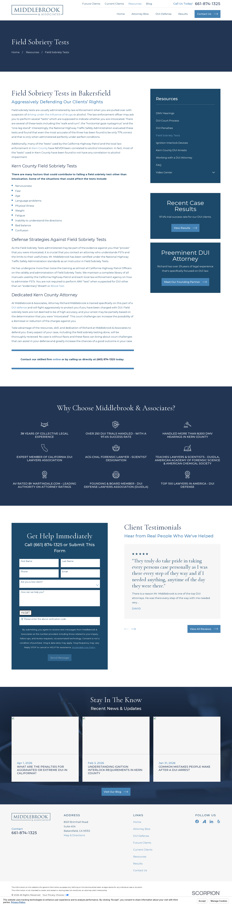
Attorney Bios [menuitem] (140, 13)
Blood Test (57, 285)
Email (61, 571)
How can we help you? (28, 592)
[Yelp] (218, 821)
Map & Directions (74, 835)
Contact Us (140, 870)
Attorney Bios (141, 828)
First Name (22, 561)
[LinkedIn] (211, 821)
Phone (20, 571)
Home (137, 821)
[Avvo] (204, 821)
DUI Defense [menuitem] (163, 13)
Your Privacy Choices (55, 895)
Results (138, 863)
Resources (135, 3)
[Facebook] (197, 821)
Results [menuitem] (183, 13)
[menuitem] (185, 113)
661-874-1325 (207, 4)
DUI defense (19, 307)
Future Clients (91, 3)
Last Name (64, 561)
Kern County (40, 148)
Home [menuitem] (121, 13)
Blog (149, 3)
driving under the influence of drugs (50, 114)
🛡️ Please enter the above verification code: (39, 619)
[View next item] (129, 629)
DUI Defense (141, 835)
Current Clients (114, 3)
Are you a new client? (28, 582)
